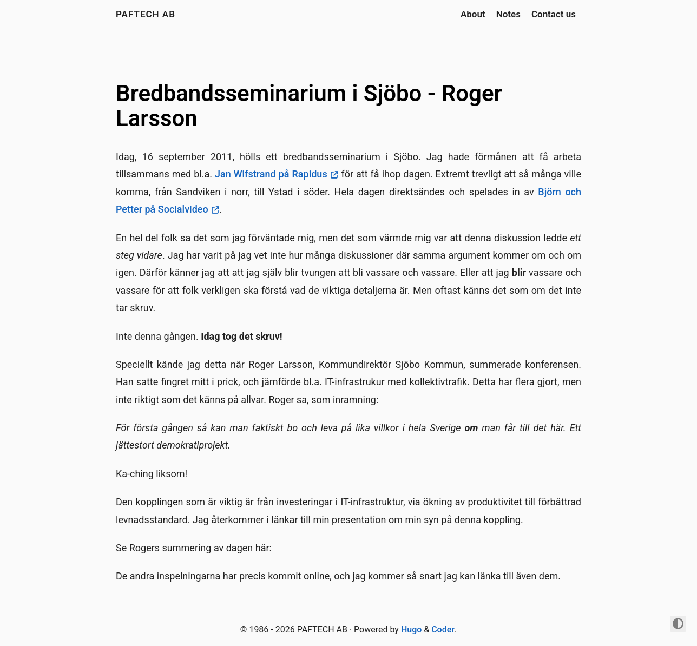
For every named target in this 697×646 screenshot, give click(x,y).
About (473, 14)
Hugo (411, 629)
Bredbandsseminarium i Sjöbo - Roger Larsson (309, 105)
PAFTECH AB (145, 14)
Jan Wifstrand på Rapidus (271, 174)
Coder (443, 629)
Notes (508, 14)
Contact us (553, 14)
